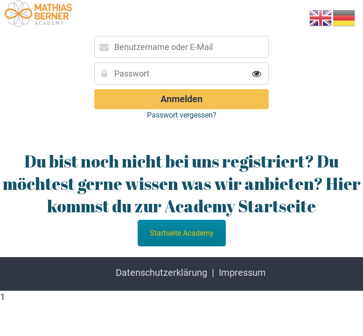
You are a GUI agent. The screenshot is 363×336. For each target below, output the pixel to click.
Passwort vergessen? (181, 115)
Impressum (242, 272)
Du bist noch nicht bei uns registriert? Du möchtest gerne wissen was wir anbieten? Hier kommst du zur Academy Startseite (182, 183)
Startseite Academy (182, 233)
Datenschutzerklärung (161, 272)
